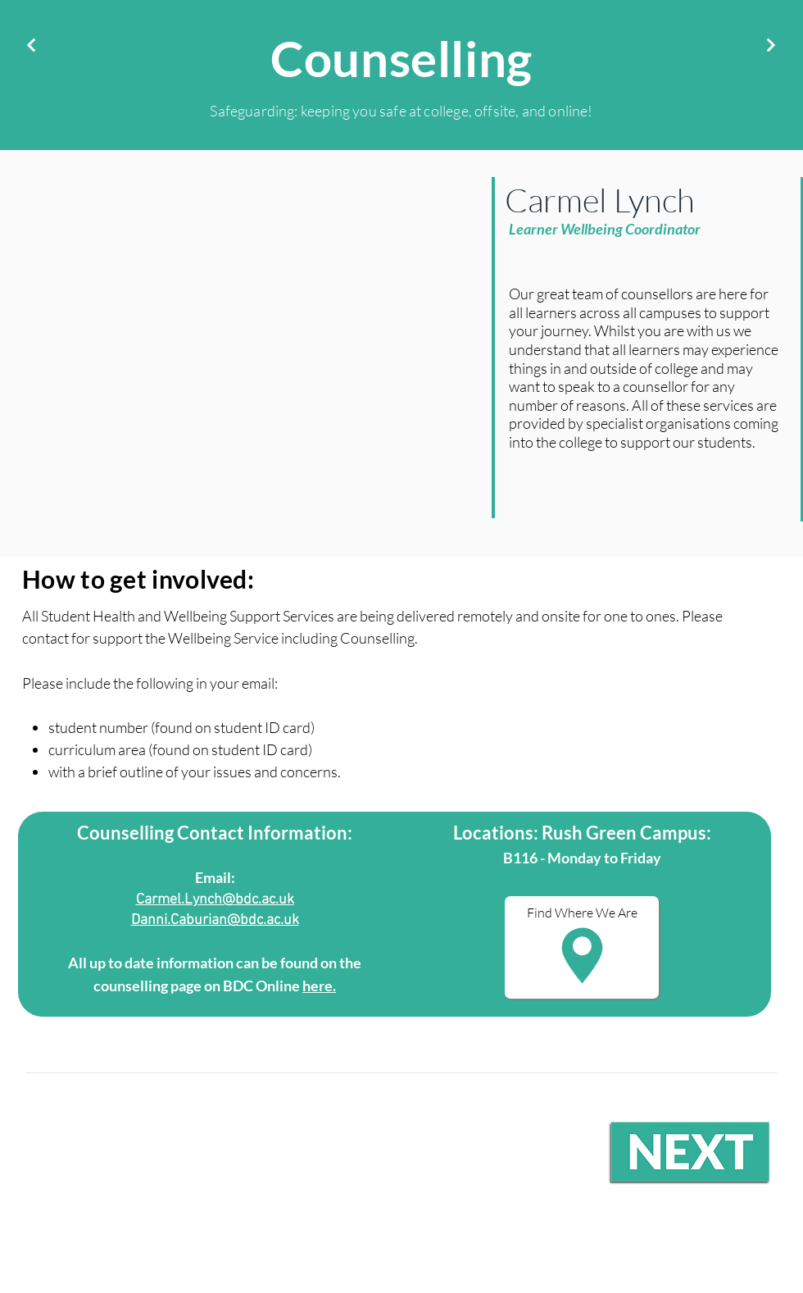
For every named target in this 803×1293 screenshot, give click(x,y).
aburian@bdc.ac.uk (239, 920)
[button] (582, 947)
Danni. (150, 920)
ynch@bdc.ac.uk (243, 899)
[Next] (770, 45)
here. (319, 986)
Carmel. (160, 899)
